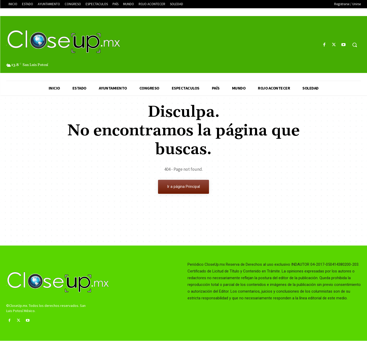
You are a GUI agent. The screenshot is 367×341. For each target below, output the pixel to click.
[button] (354, 45)
